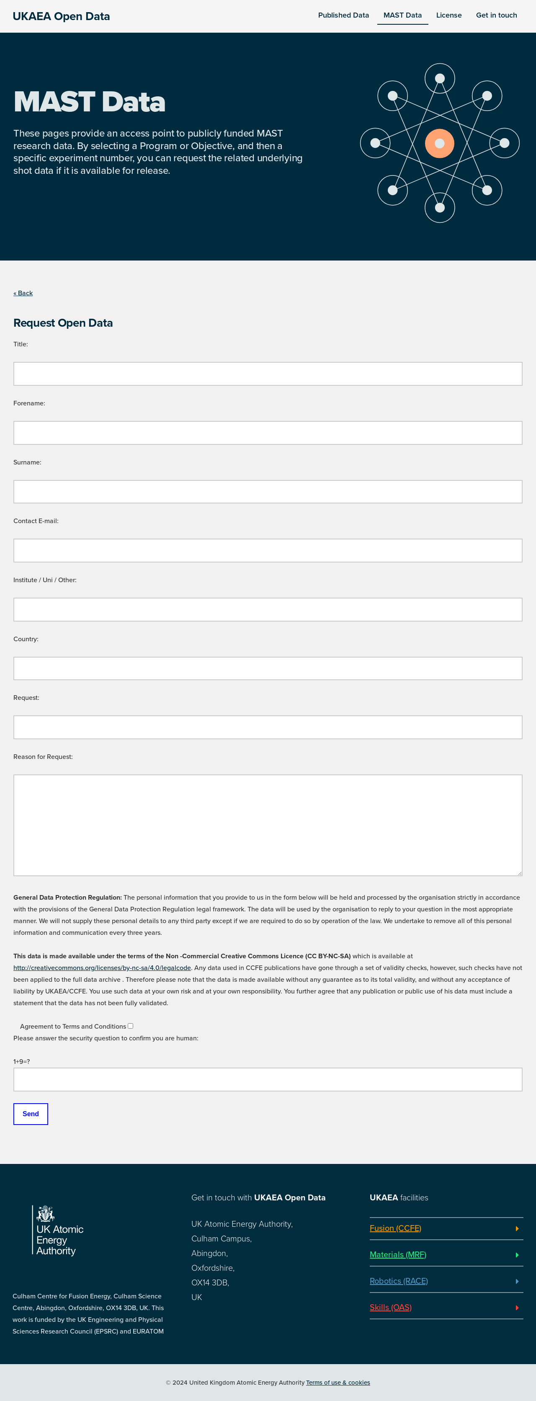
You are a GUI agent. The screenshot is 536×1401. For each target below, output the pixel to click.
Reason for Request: (43, 757)
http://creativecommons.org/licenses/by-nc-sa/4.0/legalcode (102, 968)
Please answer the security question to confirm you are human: (105, 1038)
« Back (23, 293)
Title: (20, 344)
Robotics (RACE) (399, 1281)
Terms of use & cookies (338, 1382)
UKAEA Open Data (61, 16)
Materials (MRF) (398, 1255)
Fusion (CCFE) (395, 1228)
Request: (26, 698)
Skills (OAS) (391, 1308)
